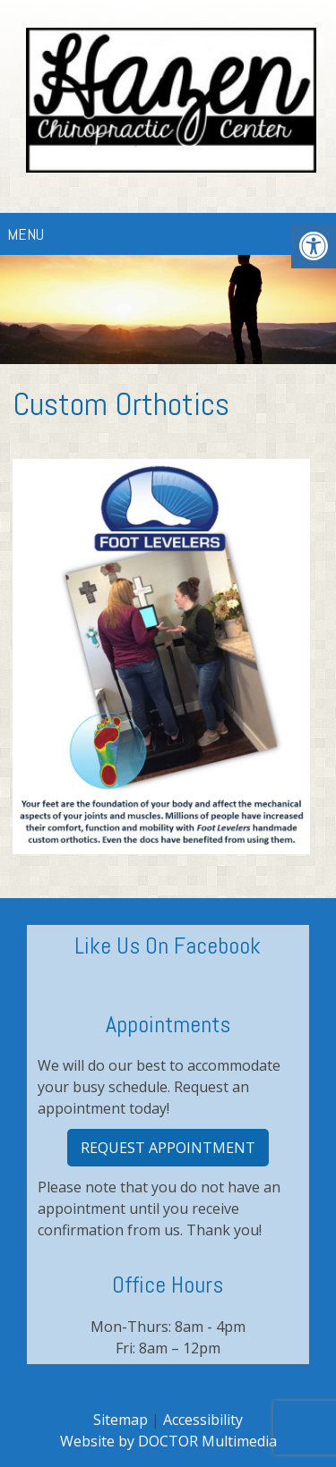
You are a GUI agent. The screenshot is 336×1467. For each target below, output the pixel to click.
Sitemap (120, 1419)
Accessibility (203, 1419)
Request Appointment (168, 1147)
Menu (25, 234)
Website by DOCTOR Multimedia (168, 1441)
